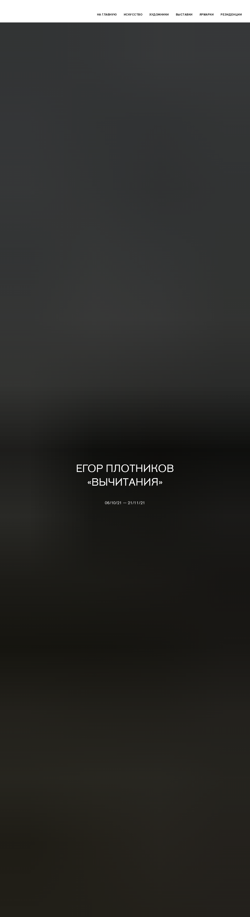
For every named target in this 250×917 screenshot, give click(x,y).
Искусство (133, 14)
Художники (159, 14)
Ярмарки (207, 14)
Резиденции (231, 14)
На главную (107, 14)
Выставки (184, 14)
